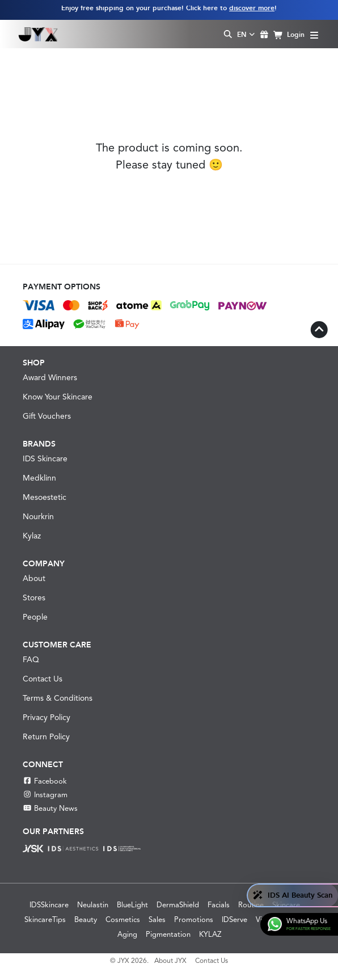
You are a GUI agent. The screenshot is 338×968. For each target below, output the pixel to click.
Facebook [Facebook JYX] (45, 781)
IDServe (234, 919)
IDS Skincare (45, 458)
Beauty (85, 919)
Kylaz (32, 535)
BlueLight (132, 904)
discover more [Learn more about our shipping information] (251, 8)
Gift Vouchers (47, 415)
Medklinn (39, 477)
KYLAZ (210, 934)
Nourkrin (38, 516)
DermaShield (178, 904)
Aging (127, 934)
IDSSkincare (49, 904)
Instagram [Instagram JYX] (45, 794)
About (34, 578)
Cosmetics (122, 919)
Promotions (193, 919)
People (35, 616)
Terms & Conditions (57, 697)
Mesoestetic (44, 497)
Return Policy (46, 736)
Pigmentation (168, 934)
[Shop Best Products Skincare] (38, 34)
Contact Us (42, 678)
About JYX (170, 961)
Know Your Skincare (57, 396)
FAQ (31, 659)
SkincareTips (45, 919)
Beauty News (50, 808)
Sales (157, 919)
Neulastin (92, 904)
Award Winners (50, 377)
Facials (219, 904)
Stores (34, 597)
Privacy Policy (46, 717)
